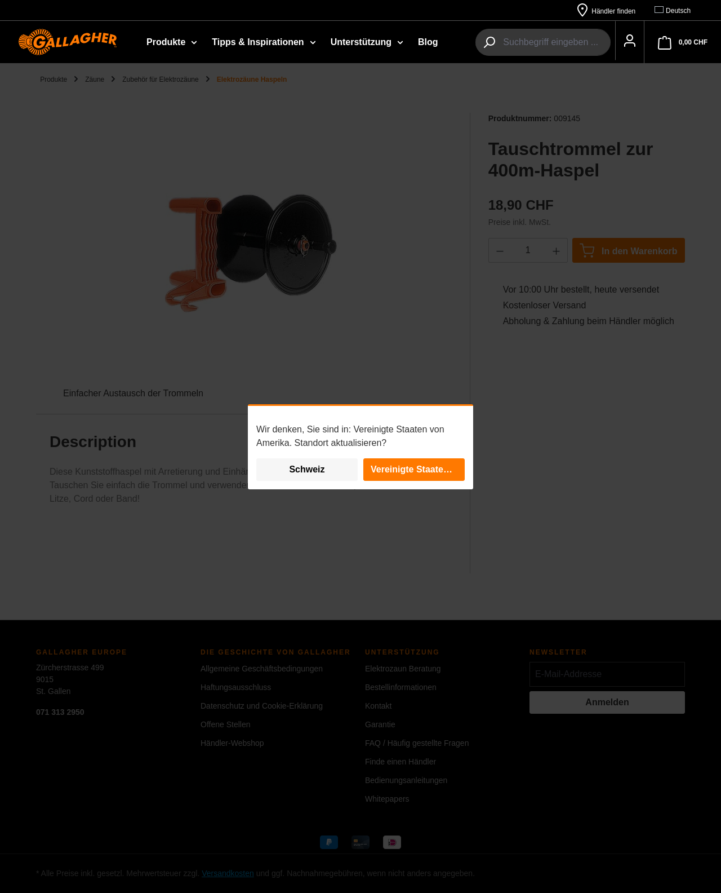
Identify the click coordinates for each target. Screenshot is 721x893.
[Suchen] (476, 42)
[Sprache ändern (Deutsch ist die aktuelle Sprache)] (678, 10)
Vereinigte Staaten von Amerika (418, 469)
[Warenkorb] (682, 42)
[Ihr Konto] (623, 42)
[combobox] (543, 42)
